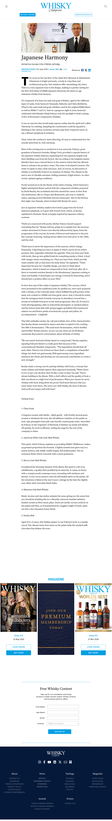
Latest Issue (97, 778)
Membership (97, 784)
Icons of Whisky (42, 809)
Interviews (42, 784)
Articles (42, 778)
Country (40, 723)
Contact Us (14, 778)
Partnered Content (42, 781)
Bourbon (69, 787)
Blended (70, 781)
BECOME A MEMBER (27, 15)
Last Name (40, 712)
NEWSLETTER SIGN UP (83, 15)
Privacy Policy (14, 787)
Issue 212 (93, 635)
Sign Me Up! (59, 732)
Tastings (70, 778)
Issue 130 (54, 69)
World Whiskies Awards (42, 806)
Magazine (56, 579)
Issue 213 (18, 635)
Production (28, 69)
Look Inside (18, 647)
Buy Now (19, 653)
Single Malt (69, 784)
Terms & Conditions (14, 784)
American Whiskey (97, 787)
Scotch (69, 789)
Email (42, 718)
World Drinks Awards (42, 803)
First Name (40, 707)
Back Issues (97, 781)
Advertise (14, 781)
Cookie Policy (14, 789)
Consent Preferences (14, 792)
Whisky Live (70, 803)
